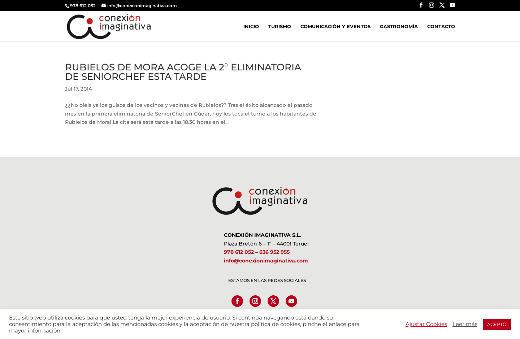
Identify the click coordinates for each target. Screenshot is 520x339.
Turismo (279, 26)
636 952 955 (274, 252)
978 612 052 (239, 252)
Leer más (464, 324)
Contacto (441, 26)
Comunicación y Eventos (335, 26)
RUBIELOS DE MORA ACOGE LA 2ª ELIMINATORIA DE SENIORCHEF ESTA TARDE (183, 71)
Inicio (251, 26)
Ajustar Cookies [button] (426, 324)
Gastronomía (399, 26)
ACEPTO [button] (497, 324)
